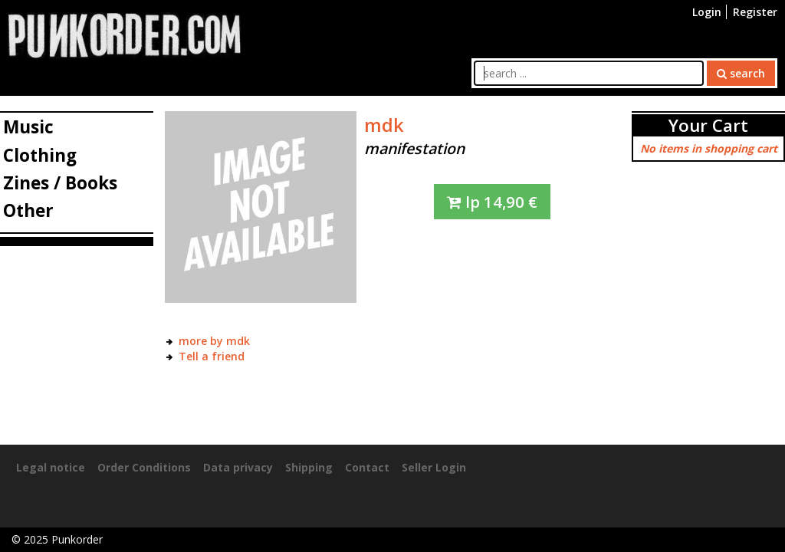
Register (755, 12)
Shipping (309, 467)
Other (28, 210)
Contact (367, 467)
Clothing (40, 155)
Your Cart (708, 125)
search (741, 73)
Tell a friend (212, 356)
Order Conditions (144, 467)
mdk (384, 125)
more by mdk (214, 341)
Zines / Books (60, 183)
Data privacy (238, 467)
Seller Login (434, 467)
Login (706, 12)
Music (28, 127)
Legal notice (50, 467)
